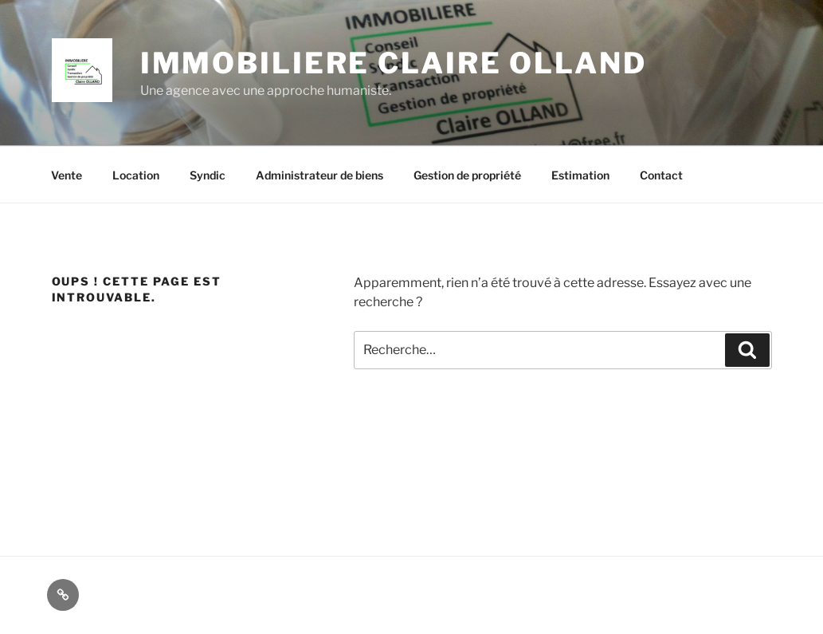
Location (135, 175)
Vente (66, 175)
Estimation (580, 175)
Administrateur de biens (319, 175)
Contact (661, 175)
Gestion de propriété (467, 175)
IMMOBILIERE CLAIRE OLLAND (393, 63)
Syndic (207, 175)
